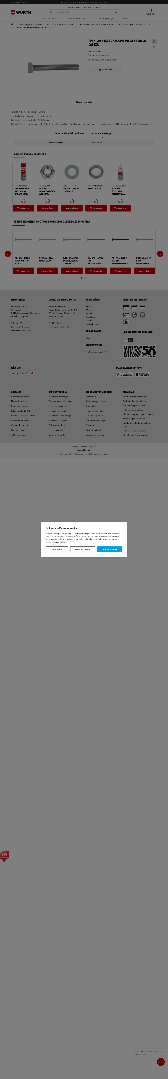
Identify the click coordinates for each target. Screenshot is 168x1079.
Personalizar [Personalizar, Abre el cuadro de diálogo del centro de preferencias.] (57, 549)
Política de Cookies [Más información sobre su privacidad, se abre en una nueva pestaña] (58, 542)
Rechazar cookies (82, 549)
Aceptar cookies (110, 549)
